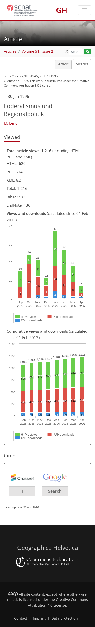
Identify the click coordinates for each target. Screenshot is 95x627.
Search (54, 491)
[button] (66, 51)
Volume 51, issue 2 (37, 51)
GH (61, 10)
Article (63, 64)
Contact (20, 618)
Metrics (81, 64)
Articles (10, 51)
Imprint (39, 618)
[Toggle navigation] (84, 10)
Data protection (64, 618)
